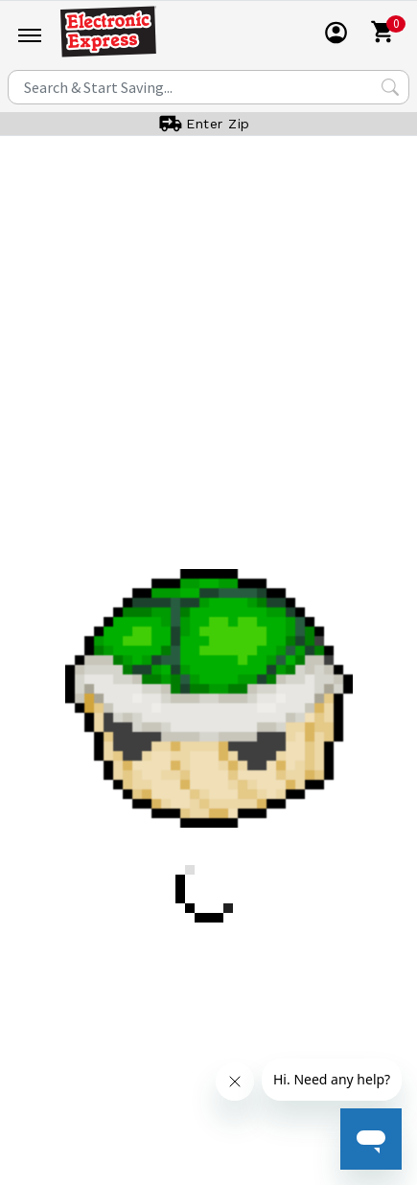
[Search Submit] (390, 87)
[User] (336, 32)
